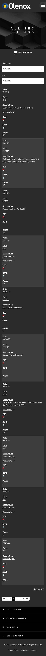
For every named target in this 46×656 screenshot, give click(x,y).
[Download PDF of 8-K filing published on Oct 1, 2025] (4, 268)
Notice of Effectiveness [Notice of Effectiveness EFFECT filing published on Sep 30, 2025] (12, 307)
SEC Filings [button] (23, 52)
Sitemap (35, 650)
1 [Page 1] (8, 599)
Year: (4, 75)
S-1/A (5, 394)
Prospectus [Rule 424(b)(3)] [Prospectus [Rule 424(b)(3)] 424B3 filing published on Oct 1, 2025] (14, 209)
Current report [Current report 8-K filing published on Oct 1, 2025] (9, 256)
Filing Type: (6, 63)
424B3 (5, 201)
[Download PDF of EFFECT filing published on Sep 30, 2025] (4, 315)
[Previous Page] (4, 599)
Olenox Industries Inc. (18, 645)
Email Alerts (14, 610)
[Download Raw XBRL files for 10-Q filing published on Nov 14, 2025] (4, 127)
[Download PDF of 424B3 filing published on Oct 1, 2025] (4, 217)
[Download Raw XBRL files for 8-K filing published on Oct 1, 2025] (4, 276)
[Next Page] (27, 599)
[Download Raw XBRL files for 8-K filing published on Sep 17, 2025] (4, 476)
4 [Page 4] (14, 599)
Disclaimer (25, 650)
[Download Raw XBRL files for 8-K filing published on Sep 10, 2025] (4, 527)
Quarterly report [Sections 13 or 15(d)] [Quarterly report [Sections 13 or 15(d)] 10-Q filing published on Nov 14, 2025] (18, 108)
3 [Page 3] (11, 599)
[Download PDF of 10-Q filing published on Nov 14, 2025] (4, 119)
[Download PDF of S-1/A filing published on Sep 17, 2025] (4, 417)
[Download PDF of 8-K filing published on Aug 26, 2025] (4, 566)
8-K (4, 248)
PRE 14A (6, 151)
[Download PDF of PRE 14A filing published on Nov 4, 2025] (4, 169)
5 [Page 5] (17, 599)
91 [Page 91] (24, 599)
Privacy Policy (13, 650)
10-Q (5, 100)
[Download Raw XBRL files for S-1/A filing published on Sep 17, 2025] (4, 425)
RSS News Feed (14, 636)
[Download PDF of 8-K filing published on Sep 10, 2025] (4, 519)
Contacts (12, 627)
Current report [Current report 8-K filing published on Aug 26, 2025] (9, 559)
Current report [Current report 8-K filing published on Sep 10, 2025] (9, 507)
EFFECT (6, 300)
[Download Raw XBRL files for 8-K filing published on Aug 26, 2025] (4, 574)
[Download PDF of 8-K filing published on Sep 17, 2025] (4, 468)
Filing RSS (38, 589)
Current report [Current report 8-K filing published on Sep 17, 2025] (9, 456)
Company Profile (16, 618)
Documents (9, 112)
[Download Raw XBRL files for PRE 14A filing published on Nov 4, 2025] (4, 177)
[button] (43, 5)
